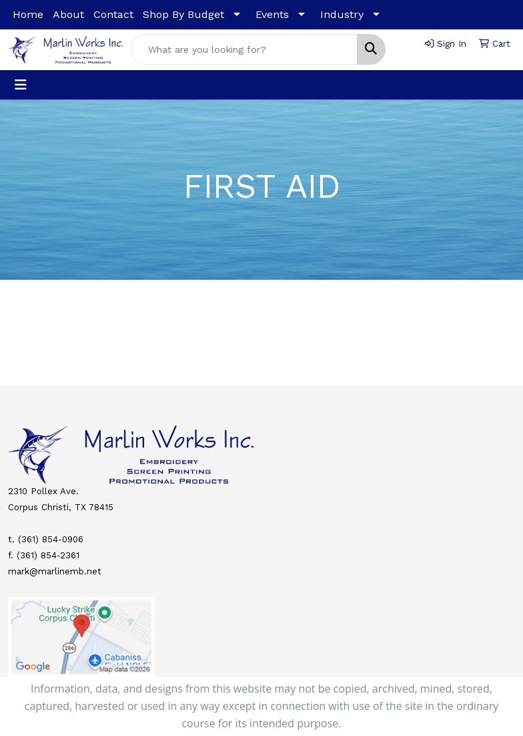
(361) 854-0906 (50, 539)
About (68, 14)
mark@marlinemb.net (54, 571)
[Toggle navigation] (21, 84)
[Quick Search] (244, 49)
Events (272, 14)
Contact (113, 14)
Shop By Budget (183, 14)
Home (28, 14)
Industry (342, 14)
